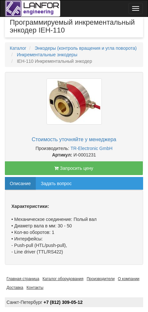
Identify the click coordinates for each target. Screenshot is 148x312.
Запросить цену (73, 168)
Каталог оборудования (63, 279)
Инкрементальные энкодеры (47, 54)
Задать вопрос (56, 183)
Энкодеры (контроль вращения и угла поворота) (85, 48)
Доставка (15, 287)
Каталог (18, 48)
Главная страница (23, 279)
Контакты (35, 287)
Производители (100, 279)
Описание (20, 183)
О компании (128, 279)
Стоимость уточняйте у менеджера (74, 139)
